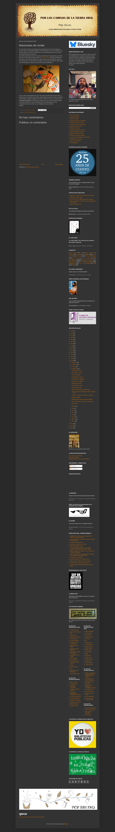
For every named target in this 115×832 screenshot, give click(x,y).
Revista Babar (73, 658)
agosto (73, 406)
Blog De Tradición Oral (75, 204)
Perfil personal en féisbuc (76, 139)
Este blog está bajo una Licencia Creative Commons (31, 817)
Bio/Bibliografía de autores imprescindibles (79, 459)
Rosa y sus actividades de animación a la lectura (75, 693)
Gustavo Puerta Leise (75, 637)
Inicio (42, 164)
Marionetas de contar (76, 372)
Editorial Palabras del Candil (77, 131)
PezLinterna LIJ (74, 638)
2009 (71, 428)
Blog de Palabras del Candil (77, 133)
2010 (71, 426)
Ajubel (86, 653)
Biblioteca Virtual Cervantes (74, 671)
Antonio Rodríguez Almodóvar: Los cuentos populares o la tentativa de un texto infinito (80, 548)
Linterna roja (88, 714)
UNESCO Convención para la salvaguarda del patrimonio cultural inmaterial (81, 536)
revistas (88, 263)
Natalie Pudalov (89, 637)
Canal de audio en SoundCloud (77, 124)
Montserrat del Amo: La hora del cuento (79, 559)
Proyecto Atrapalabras (90, 708)
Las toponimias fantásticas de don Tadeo (80, 137)
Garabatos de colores (75, 702)
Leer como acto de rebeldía (75, 455)
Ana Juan (87, 638)
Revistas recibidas (75, 397)
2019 (71, 345)
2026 (71, 331)
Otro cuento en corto (76, 387)
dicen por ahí (33, 112)
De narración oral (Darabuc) (89, 682)
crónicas (79, 254)
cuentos (86, 254)
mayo (73, 412)
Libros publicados (74, 118)
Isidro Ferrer (88, 635)
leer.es (71, 665)
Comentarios (73, 468)
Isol (86, 640)
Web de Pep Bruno (74, 115)
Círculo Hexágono (74, 640)
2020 (71, 343)
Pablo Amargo (88, 633)
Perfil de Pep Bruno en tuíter (77, 122)
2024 (71, 335)
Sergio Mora (88, 655)
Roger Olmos (88, 661)
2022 (71, 339)
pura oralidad (89, 261)
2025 (71, 333)
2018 (71, 347)
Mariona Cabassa (89, 631)
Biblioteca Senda (74, 704)
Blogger (66, 824)
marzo (73, 416)
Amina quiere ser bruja (76, 385)
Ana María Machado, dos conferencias (80, 389)
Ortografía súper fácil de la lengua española (82, 399)
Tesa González (88, 662)
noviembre (74, 364)
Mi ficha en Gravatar (75, 128)
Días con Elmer (74, 682)
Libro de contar (45, 57)
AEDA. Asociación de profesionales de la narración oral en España (90, 675)
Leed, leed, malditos (74, 457)
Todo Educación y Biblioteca (74, 649)
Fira (71, 668)
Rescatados (81, 263)
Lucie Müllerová (89, 644)
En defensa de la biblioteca (78, 379)
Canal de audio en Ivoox (76, 126)
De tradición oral (89, 689)
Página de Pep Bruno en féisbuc (78, 120)
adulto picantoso (73, 252)
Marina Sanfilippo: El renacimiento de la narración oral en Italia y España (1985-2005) (82, 555)
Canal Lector (73, 635)
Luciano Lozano (89, 664)
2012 (71, 360)
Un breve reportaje (75, 374)
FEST (81, 261)
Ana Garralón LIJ (74, 630)
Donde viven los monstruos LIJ (74, 643)
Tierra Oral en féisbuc (75, 141)
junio (73, 410)
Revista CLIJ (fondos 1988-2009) (75, 652)
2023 (71, 337)
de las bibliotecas (91, 256)
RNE (94, 263)
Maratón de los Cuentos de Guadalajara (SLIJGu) (90, 686)
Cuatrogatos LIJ (74, 660)
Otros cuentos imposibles (88, 712)
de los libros (27, 112)
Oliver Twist (74, 403)
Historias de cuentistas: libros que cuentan (80, 561)
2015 (71, 354)
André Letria (88, 657)
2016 (71, 352)
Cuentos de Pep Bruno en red (77, 130)
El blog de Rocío (74, 705)
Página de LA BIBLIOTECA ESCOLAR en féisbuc (82, 195)
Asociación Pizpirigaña (73, 686)
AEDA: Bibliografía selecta (76, 546)
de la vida (79, 256)
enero (73, 421)
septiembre (74, 368)
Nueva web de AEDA (76, 383)
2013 (71, 358)
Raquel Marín (88, 642)
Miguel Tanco (88, 649)
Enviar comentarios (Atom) (32, 167)
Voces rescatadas (89, 696)
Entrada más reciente (25, 164)
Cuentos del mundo (90, 709)
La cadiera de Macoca (75, 696)
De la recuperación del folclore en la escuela (82, 401)
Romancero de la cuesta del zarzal (89, 699)
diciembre (74, 362)
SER (73, 265)
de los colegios (87, 258)
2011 (71, 423)
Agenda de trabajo (74, 117)
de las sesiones (76, 258)
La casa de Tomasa (75, 698)
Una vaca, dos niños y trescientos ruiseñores (82, 395)
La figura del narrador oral (76, 542)
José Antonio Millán (75, 673)
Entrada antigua (59, 164)
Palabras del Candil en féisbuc (77, 135)
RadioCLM (72, 263)
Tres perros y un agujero (77, 381)
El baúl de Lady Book (75, 700)
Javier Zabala (88, 651)
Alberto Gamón (88, 646)
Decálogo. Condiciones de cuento (78, 544)
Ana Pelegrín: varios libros (76, 557)
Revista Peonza (74, 666)
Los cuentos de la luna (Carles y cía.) (89, 679)
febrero (73, 419)
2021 (71, 341)
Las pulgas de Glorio (76, 370)
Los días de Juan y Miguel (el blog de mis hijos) (81, 199)
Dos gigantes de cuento (77, 377)
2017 (71, 350)
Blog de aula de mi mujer (76, 197)
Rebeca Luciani (89, 659)
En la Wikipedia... (74, 142)
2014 (71, 356)
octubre (74, 366)
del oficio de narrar (87, 260)
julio (73, 408)
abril (73, 414)
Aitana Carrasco (89, 648)
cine (81, 252)
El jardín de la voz (89, 691)
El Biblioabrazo (73, 684)
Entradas (73, 466)
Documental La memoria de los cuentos (79, 562)
